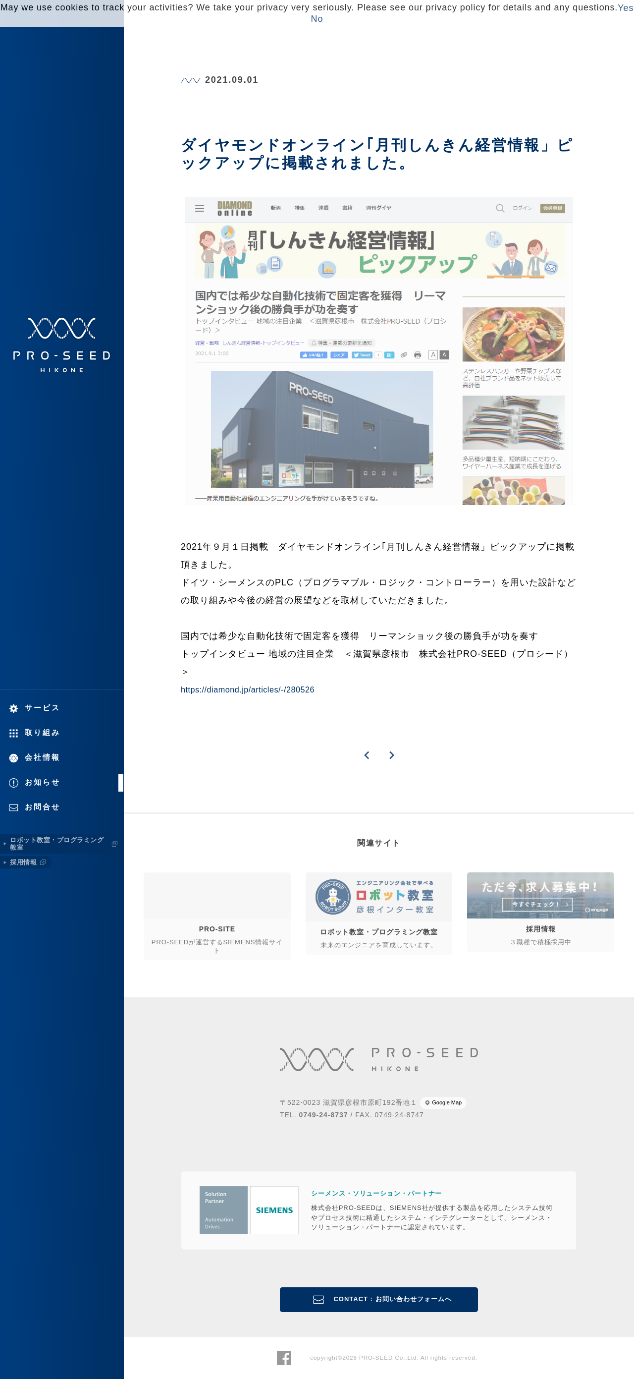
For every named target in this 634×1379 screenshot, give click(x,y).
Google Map (447, 1102)
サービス (42, 707)
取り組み (42, 732)
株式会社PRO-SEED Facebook (284, 1358)
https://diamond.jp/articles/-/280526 (248, 689)
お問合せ (42, 807)
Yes (626, 8)
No (317, 19)
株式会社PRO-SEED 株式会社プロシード (61, 345)
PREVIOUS (366, 755)
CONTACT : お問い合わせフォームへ (392, 1299)
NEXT (391, 755)
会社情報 (42, 757)
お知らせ (42, 782)
